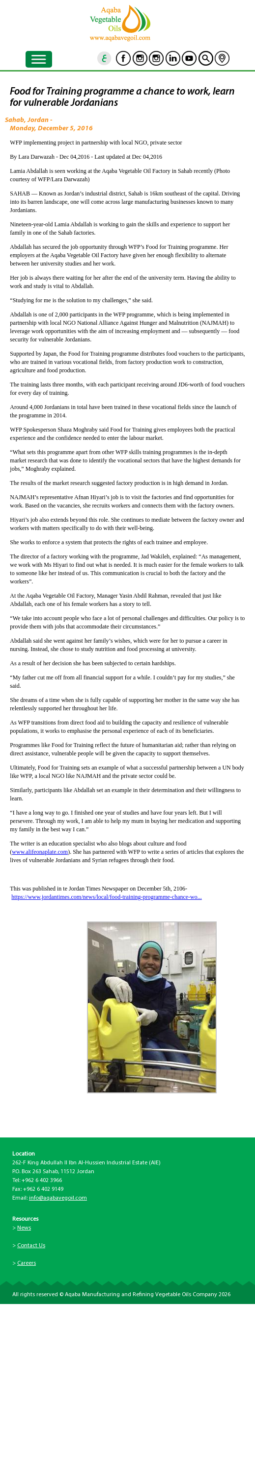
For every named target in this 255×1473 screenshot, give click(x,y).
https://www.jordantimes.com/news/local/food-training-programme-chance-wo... (106, 896)
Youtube (189, 58)
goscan (205, 58)
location (222, 58)
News (24, 1228)
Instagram (140, 58)
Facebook (123, 58)
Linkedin (173, 58)
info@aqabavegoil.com (58, 1198)
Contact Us (31, 1246)
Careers (26, 1263)
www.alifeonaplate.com (40, 851)
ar (104, 58)
